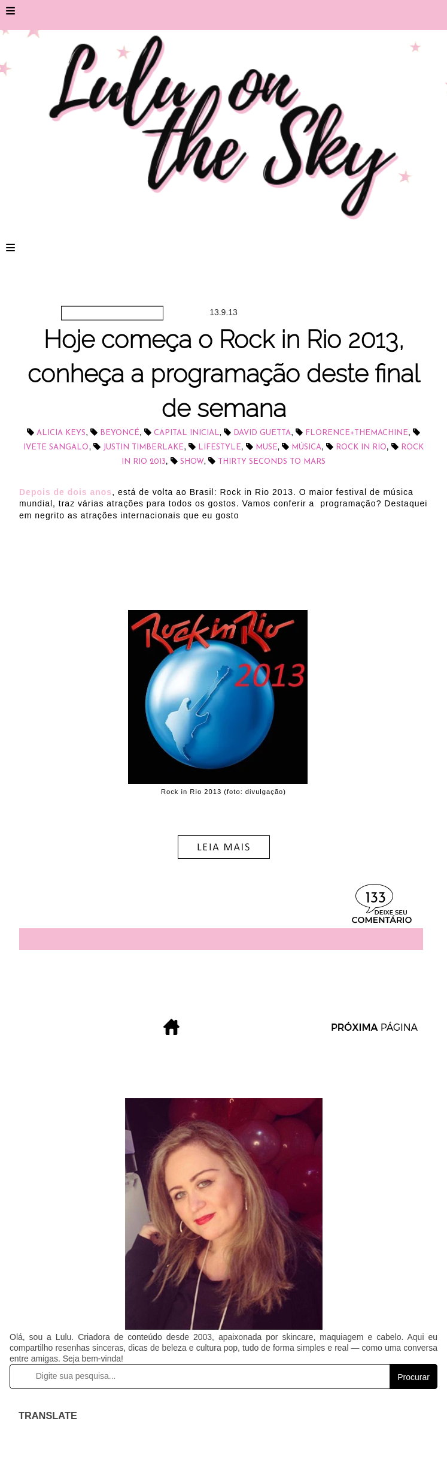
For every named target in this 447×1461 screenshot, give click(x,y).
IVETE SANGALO (56, 447)
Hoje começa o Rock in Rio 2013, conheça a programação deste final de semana (223, 374)
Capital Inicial (187, 433)
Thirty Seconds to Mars (272, 462)
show (192, 462)
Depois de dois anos (65, 492)
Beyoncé (119, 433)
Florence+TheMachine (356, 433)
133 (376, 899)
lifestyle (219, 447)
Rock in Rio (361, 447)
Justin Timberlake (143, 447)
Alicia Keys (61, 433)
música (306, 447)
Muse (267, 447)
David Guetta (262, 433)
